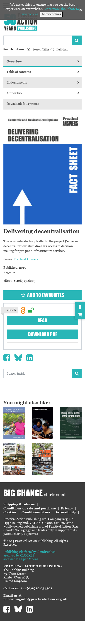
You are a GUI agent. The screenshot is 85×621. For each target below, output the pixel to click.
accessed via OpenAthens (20, 559)
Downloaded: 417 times (23, 103)
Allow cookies (51, 14)
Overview (43, 61)
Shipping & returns (19, 504)
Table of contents (43, 72)
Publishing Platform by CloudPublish (29, 552)
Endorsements (43, 82)
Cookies (9, 512)
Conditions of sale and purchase (29, 508)
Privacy (67, 508)
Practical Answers (26, 259)
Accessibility (66, 512)
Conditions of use (36, 512)
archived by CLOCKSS (18, 555)
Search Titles (41, 49)
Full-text (62, 49)
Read (42, 320)
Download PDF (42, 334)
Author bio (43, 93)
